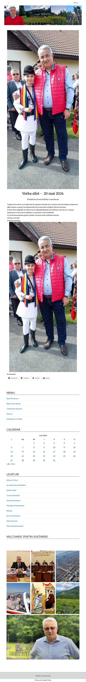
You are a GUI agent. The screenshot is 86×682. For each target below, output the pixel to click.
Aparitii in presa (12, 398)
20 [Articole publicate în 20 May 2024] (12, 456)
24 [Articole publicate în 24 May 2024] (54, 456)
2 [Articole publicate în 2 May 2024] (44, 443)
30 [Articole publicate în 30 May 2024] (44, 460)
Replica (9, 511)
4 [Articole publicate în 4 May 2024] (64, 443)
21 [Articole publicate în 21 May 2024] (23, 456)
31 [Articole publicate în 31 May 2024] (54, 460)
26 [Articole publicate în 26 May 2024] (74, 456)
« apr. (8, 464)
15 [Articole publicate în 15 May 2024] (34, 452)
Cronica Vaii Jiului (13, 495)
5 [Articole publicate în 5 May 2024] (74, 443)
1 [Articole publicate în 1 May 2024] (34, 443)
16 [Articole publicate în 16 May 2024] (44, 452)
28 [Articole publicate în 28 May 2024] (23, 460)
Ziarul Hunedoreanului (15, 526)
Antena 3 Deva (12, 480)
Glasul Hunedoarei (13, 500)
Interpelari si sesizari (14, 419)
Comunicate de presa (14, 409)
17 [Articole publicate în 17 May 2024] (54, 452)
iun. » (13, 464)
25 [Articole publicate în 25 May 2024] (64, 456)
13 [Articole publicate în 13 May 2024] (12, 452)
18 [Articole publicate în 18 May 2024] (64, 452)
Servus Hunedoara (13, 516)
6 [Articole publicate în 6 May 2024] (11, 447)
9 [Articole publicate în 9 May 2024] (44, 447)
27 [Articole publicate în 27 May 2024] (12, 460)
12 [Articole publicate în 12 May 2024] (74, 447)
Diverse (10, 414)
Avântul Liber (11, 490)
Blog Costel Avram (14, 404)
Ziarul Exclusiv (12, 521)
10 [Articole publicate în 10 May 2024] (54, 447)
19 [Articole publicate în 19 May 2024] (74, 452)
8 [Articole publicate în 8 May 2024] (34, 447)
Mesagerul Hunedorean (15, 505)
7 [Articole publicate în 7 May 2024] (22, 447)
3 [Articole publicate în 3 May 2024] (54, 443)
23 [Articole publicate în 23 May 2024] (44, 456)
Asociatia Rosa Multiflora (16, 485)
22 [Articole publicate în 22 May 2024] (34, 456)
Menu (75, 3)
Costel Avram (54, 199)
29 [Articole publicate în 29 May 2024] (34, 460)
